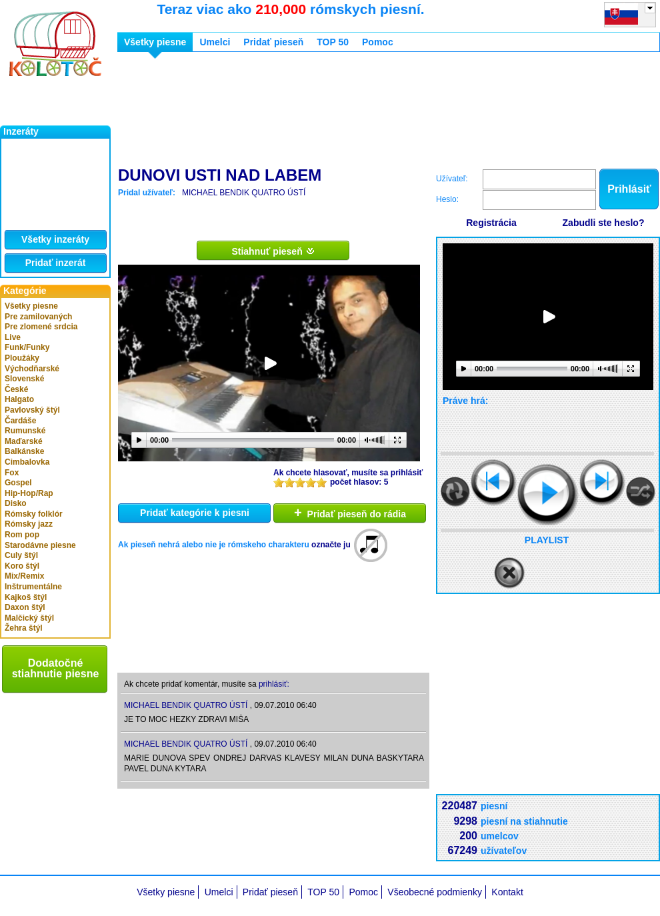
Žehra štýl (24, 628)
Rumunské (25, 430)
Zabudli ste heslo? (604, 222)
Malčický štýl (29, 618)
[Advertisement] (183, 112)
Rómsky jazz (29, 524)
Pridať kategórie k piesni (194, 512)
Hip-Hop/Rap (29, 493)
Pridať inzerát (55, 262)
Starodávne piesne (40, 545)
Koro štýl (22, 566)
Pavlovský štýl (32, 410)
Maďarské (24, 441)
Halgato (19, 399)
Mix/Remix (24, 576)
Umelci (214, 42)
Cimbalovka (27, 462)
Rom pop (22, 534)
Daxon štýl (25, 607)
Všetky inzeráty (55, 239)
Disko (16, 503)
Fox (12, 472)
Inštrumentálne (33, 586)
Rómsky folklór (34, 514)
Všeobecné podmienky (434, 892)
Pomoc (377, 42)
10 (321, 482)
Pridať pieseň (273, 42)
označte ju (331, 544)
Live (13, 337)
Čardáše (20, 420)
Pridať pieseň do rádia (350, 512)
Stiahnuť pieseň (273, 251)
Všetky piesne (31, 306)
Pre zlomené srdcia (41, 326)
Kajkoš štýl (26, 597)
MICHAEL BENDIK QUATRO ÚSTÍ (243, 192)
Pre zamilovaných (38, 316)
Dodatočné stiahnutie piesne (55, 668)
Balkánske (24, 451)
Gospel (18, 482)
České (16, 389)
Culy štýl (21, 555)
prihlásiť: (274, 684)
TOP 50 (333, 42)
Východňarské (32, 368)
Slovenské (24, 378)
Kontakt (507, 892)
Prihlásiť (629, 189)
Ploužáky (22, 358)
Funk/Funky (27, 347)
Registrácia (491, 222)
